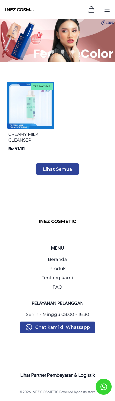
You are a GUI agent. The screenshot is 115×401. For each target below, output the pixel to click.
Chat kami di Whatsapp (62, 327)
